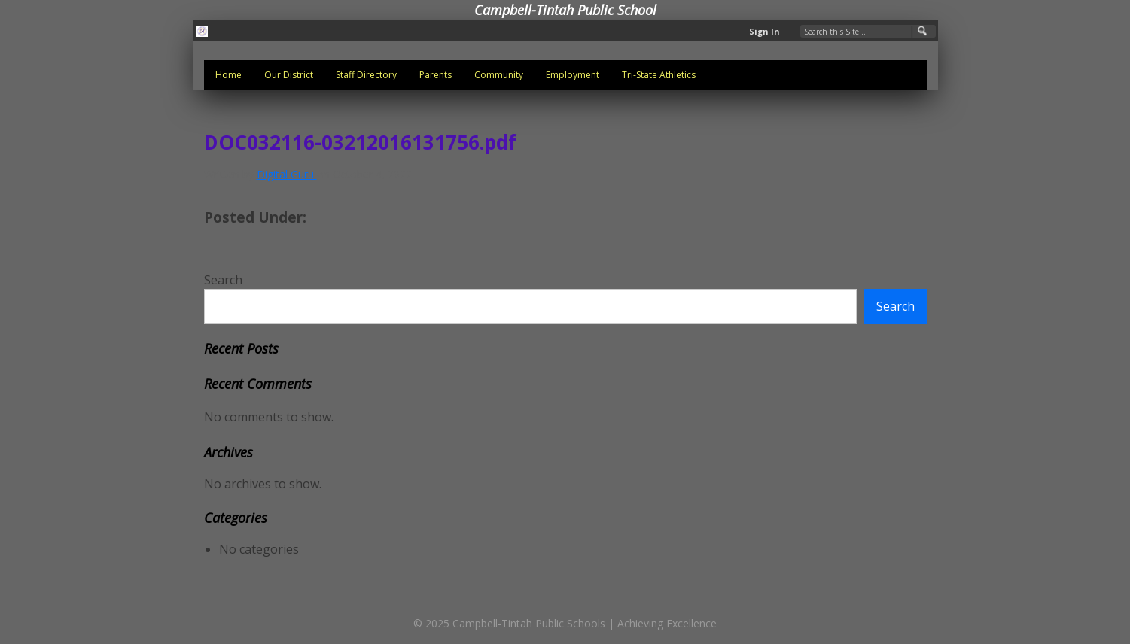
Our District (288, 74)
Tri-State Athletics (659, 74)
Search (223, 280)
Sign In (764, 31)
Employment (572, 74)
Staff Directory (366, 74)
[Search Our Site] (868, 31)
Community (498, 74)
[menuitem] (228, 75)
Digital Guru (287, 174)
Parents (435, 74)
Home (228, 74)
